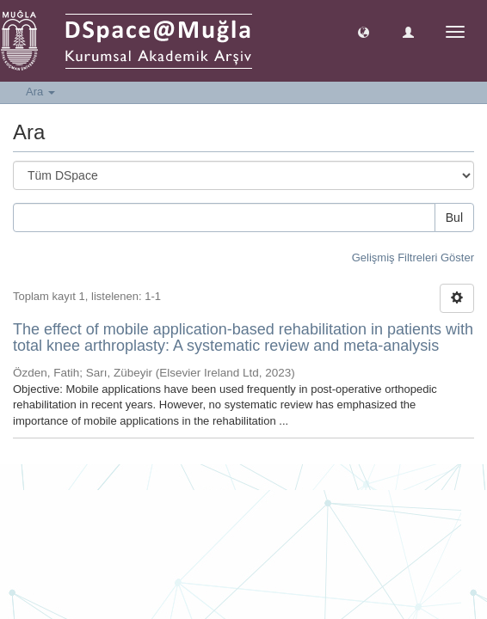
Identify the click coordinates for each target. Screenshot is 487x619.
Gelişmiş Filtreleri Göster (413, 257)
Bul (454, 217)
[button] (363, 31)
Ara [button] (40, 91)
